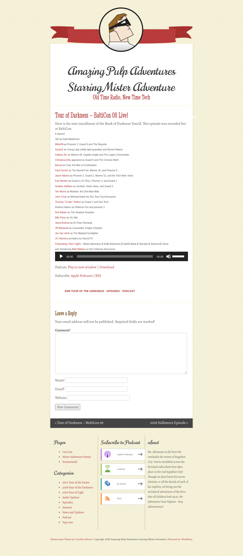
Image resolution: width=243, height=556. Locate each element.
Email (60, 389)
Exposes (67, 507)
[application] (121, 256)
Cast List (67, 452)
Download (106, 267)
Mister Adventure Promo (76, 457)
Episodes (113, 291)
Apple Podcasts (82, 275)
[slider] (115, 256)
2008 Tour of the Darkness (84, 291)
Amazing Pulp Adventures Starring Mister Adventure (122, 79)
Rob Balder (61, 212)
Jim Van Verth (62, 233)
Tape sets (67, 522)
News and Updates (73, 512)
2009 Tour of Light (73, 492)
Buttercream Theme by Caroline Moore (71, 539)
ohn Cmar (61, 196)
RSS (98, 275)
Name (60, 380)
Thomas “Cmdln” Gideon (68, 202)
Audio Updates (70, 497)
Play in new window (82, 267)
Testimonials (69, 462)
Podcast (128, 291)
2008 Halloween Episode (169, 422)
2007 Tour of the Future (76, 482)
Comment (63, 330)
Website (61, 397)
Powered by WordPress (180, 539)
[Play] (61, 256)
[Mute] (168, 256)
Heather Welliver (64, 186)
